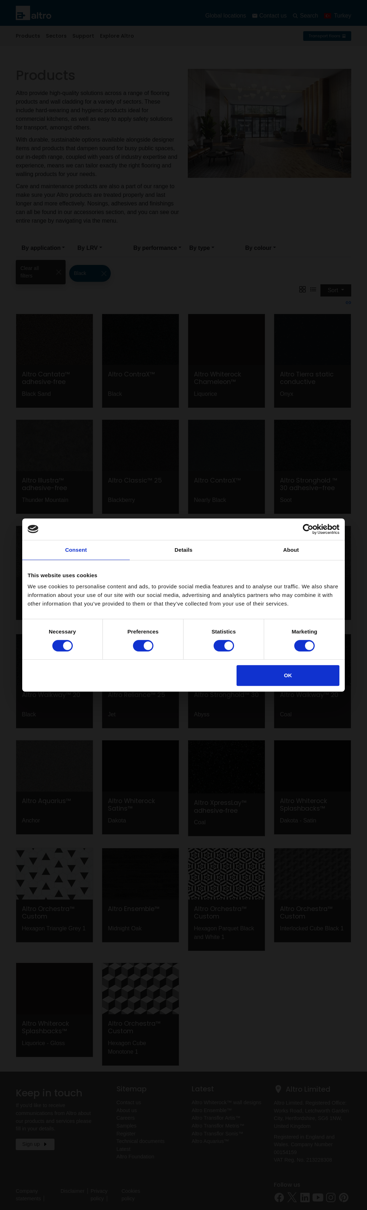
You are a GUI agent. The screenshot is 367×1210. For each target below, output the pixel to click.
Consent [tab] (76, 550)
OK (288, 675)
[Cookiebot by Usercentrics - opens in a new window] (308, 529)
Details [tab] (183, 550)
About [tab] (291, 550)
